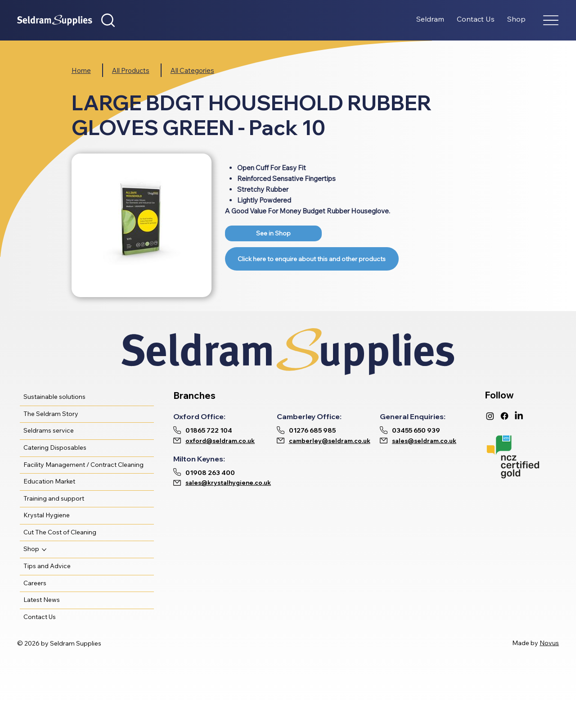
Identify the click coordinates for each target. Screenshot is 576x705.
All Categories (192, 70)
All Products (130, 70)
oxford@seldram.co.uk (220, 440)
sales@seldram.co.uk (424, 440)
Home (81, 70)
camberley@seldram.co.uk (329, 440)
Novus (549, 643)
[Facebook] (504, 416)
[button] (108, 20)
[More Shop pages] (44, 549)
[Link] (273, 233)
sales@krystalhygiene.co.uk (228, 482)
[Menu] (551, 20)
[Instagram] (490, 416)
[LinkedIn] (519, 416)
